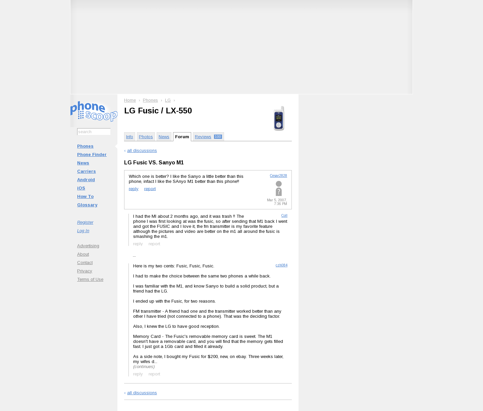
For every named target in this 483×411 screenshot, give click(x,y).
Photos (146, 136)
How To (85, 196)
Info (129, 136)
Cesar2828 (278, 175)
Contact (85, 262)
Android (86, 179)
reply (134, 188)
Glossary (87, 204)
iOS (81, 188)
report (150, 188)
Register (85, 222)
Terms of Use (90, 279)
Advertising (88, 245)
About (83, 254)
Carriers (86, 171)
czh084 (281, 265)
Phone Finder (92, 154)
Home (130, 100)
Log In (83, 230)
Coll (284, 215)
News (83, 162)
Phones (85, 146)
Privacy (84, 270)
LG (168, 100)
